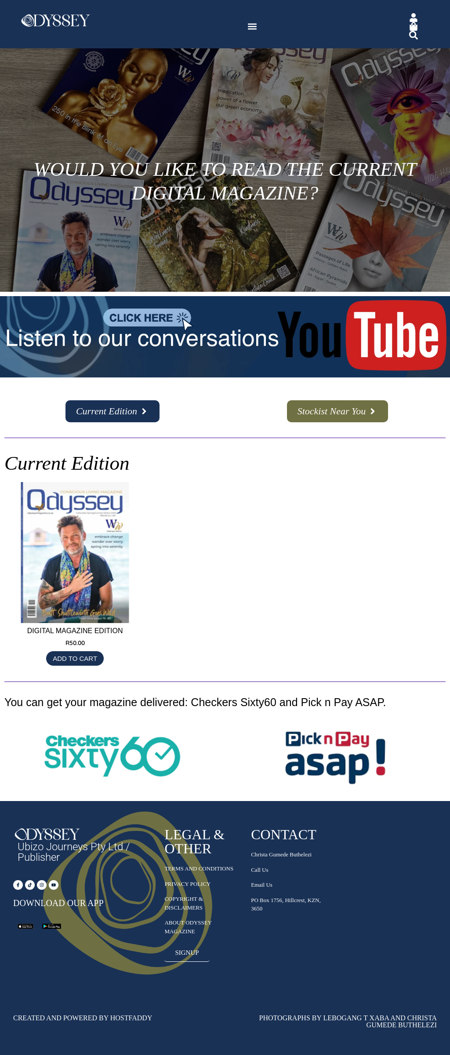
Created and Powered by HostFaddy (82, 1018)
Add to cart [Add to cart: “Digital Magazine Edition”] (75, 658)
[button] (252, 26)
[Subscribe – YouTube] (225, 375)
